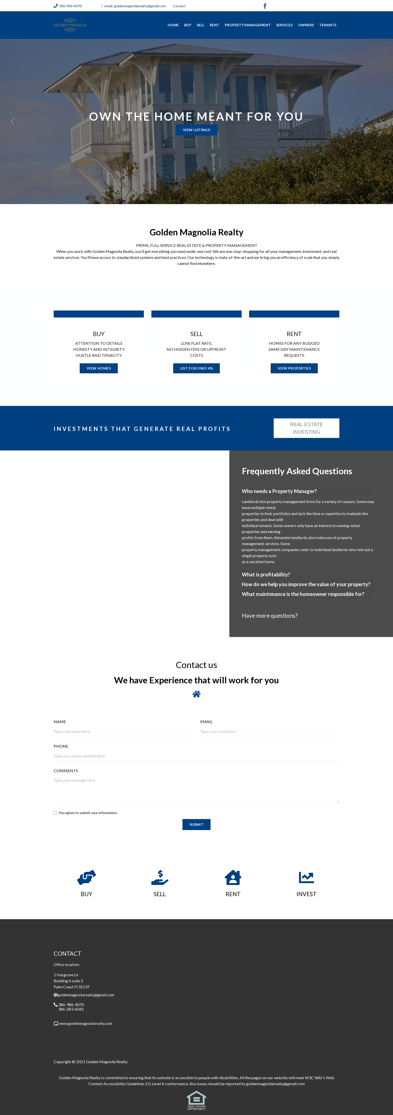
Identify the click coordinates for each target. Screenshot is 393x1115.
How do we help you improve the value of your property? (306, 584)
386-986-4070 (70, 6)
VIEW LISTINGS (196, 130)
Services (284, 25)
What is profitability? (266, 574)
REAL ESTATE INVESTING (306, 428)
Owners (306, 25)
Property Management (248, 25)
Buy (187, 25)
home (173, 25)
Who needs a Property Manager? (279, 491)
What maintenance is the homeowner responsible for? (303, 594)
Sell (200, 25)
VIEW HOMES (99, 368)
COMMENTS (66, 770)
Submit (196, 824)
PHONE (61, 746)
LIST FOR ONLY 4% (196, 368)
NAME (60, 721)
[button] (12, 121)
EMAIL (206, 721)
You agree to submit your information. (88, 813)
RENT (214, 25)
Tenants (327, 25)
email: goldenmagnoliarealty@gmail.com (135, 6)
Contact (179, 6)
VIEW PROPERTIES (294, 368)
